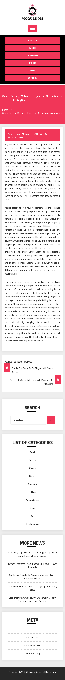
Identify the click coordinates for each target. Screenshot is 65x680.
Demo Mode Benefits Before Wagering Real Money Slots (32, 588)
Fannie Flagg (15, 133)
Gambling (32, 55)
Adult (32, 452)
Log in (32, 629)
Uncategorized (33, 524)
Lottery (32, 77)
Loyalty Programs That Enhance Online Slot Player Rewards (32, 565)
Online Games (32, 500)
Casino (32, 47)
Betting (32, 40)
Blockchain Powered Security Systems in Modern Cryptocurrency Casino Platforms (32, 599)
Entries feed (32, 637)
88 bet (17, 340)
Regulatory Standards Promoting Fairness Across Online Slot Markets (33, 576)
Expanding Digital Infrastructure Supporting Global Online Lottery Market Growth (32, 554)
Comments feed (32, 645)
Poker (32, 62)
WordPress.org (32, 653)
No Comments (17, 137)
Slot (32, 70)
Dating (32, 476)
